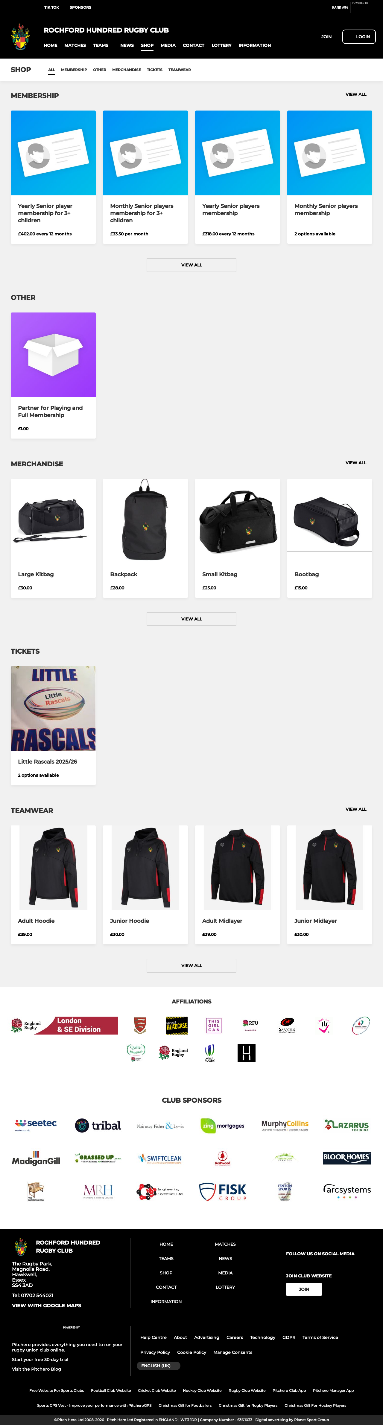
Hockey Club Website (202, 1390)
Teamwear (179, 70)
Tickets (154, 70)
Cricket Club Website (157, 1390)
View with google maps (46, 1306)
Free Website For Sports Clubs (56, 1390)
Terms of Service (320, 1337)
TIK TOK (51, 7)
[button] (50, 45)
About (180, 1337)
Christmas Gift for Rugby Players (248, 1405)
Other (99, 70)
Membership (74, 70)
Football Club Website (111, 1390)
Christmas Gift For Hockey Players (315, 1405)
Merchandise (126, 70)
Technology (262, 1337)
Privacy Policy (155, 1352)
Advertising (206, 1337)
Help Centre (153, 1337)
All (51, 70)
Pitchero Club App (289, 1390)
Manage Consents (232, 1352)
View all (359, 94)
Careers (235, 1337)
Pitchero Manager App (333, 1390)
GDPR (288, 1337)
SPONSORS (80, 7)
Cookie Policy (191, 1352)
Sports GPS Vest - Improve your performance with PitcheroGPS (94, 1405)
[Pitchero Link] (364, 9)
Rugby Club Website (247, 1390)
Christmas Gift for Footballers (185, 1405)
